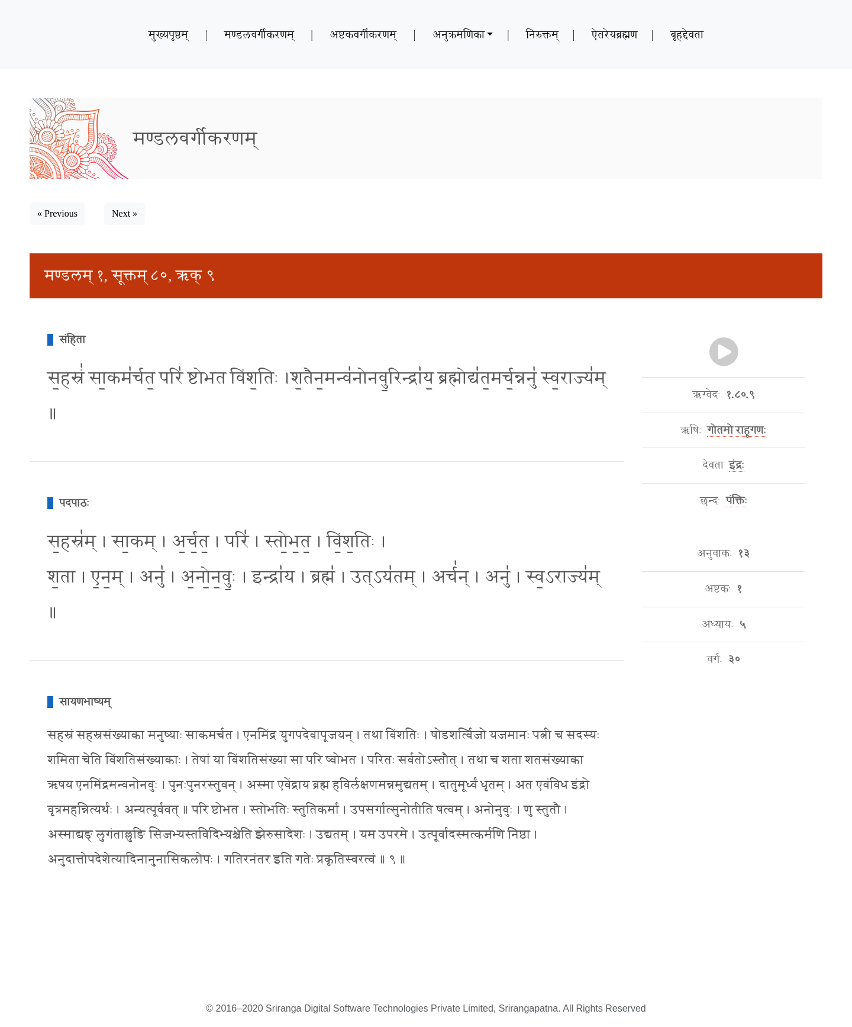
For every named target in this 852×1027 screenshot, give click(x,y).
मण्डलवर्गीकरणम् (259, 34)
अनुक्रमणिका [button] (459, 34)
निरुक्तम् (542, 34)
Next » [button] (124, 213)
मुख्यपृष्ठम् (168, 34)
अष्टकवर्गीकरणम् (363, 34)
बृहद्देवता (686, 34)
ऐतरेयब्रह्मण (614, 34)
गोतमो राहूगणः (737, 430)
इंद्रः (736, 465)
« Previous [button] (57, 213)
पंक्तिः (736, 501)
